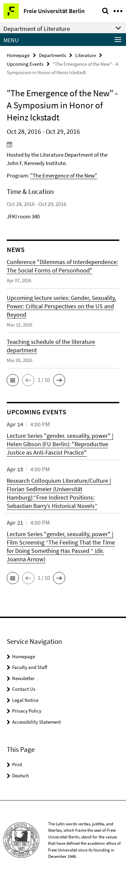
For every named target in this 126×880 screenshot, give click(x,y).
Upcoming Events (25, 64)
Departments (52, 55)
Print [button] (17, 764)
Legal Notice (25, 700)
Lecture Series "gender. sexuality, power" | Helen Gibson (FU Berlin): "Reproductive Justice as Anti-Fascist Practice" (60, 444)
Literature (85, 55)
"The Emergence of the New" (63, 175)
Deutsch (20, 775)
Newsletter (23, 678)
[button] (13, 380)
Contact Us (23, 689)
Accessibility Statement (36, 722)
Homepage (18, 55)
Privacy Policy (26, 711)
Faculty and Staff (29, 667)
